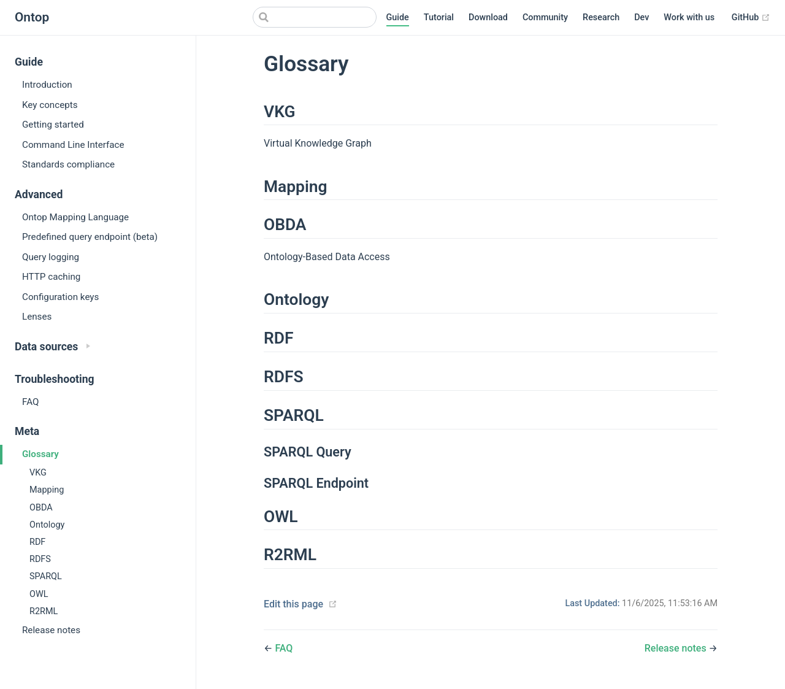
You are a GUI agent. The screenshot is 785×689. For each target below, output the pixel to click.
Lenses (37, 316)
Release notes (51, 630)
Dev (641, 17)
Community (545, 17)
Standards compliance (68, 164)
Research (601, 17)
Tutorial (439, 17)
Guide (397, 17)
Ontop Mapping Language (75, 217)
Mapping (46, 490)
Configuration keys (60, 296)
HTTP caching (51, 276)
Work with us (689, 17)
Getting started (53, 124)
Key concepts (50, 104)
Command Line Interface (73, 144)
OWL (38, 594)
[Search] (315, 17)
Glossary (40, 454)
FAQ (30, 401)
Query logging (50, 257)
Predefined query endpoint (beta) (90, 236)
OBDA (41, 507)
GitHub (751, 18)
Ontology (46, 525)
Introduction (47, 84)
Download (488, 17)
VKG (38, 473)
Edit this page (293, 604)
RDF (37, 542)
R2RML (43, 611)
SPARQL (45, 576)
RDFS (40, 559)
